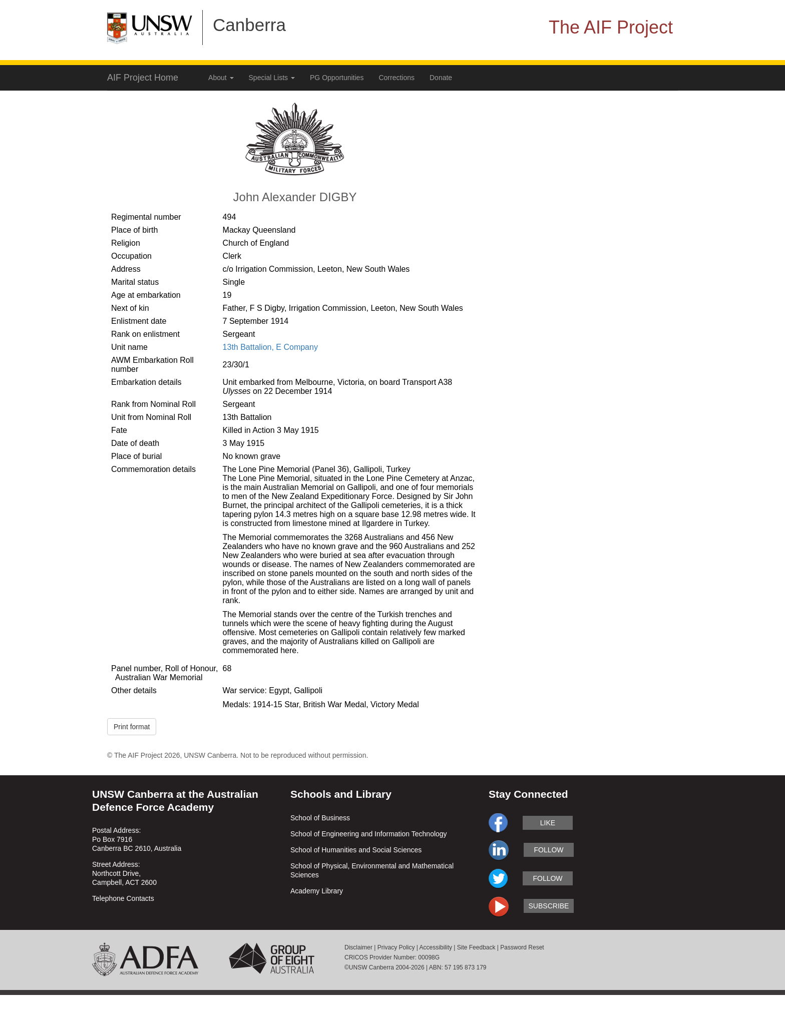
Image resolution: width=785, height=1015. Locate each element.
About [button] (220, 78)
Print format (132, 727)
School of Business (320, 818)
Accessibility (436, 947)
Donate (441, 78)
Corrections (396, 78)
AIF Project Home (142, 78)
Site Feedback (476, 947)
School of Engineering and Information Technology (368, 834)
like (547, 823)
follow (548, 850)
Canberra (249, 25)
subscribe (549, 906)
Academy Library (316, 891)
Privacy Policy (396, 947)
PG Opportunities (336, 78)
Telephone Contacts (123, 898)
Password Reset (522, 947)
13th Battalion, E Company (270, 347)
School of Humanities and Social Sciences (356, 850)
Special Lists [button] (272, 78)
